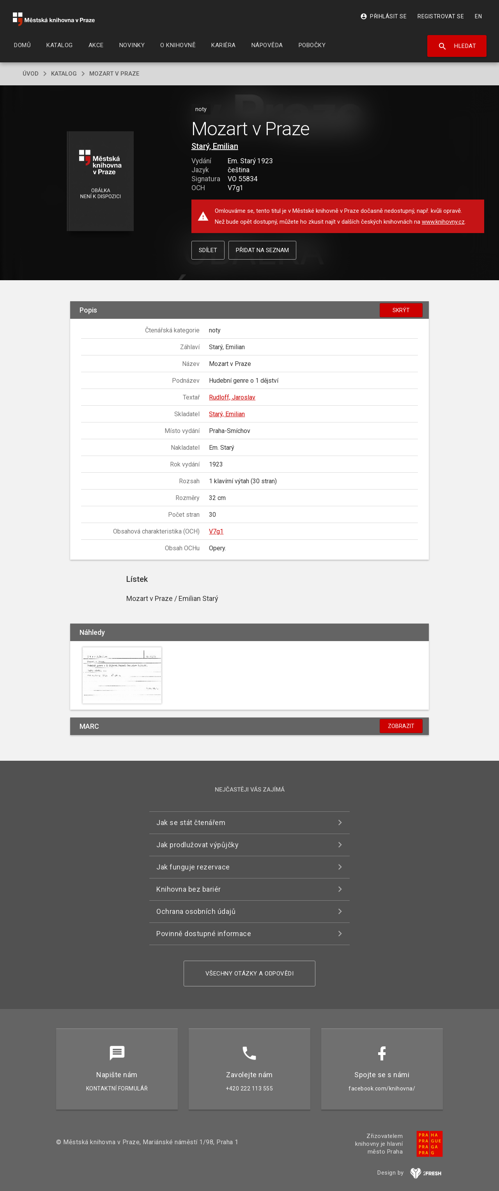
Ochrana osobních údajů (195, 911)
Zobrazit (401, 726)
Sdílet (208, 250)
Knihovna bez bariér (188, 889)
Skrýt (401, 310)
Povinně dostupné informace (203, 933)
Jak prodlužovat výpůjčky (197, 845)
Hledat (457, 46)
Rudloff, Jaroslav (232, 397)
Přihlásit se (383, 16)
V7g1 (216, 531)
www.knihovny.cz (443, 221)
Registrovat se (441, 16)
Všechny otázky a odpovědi (249, 973)
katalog (64, 73)
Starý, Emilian (214, 146)
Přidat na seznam (262, 250)
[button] (100, 181)
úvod (31, 73)
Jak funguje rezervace (193, 867)
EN (478, 16)
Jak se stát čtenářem (190, 822)
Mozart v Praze (114, 73)
